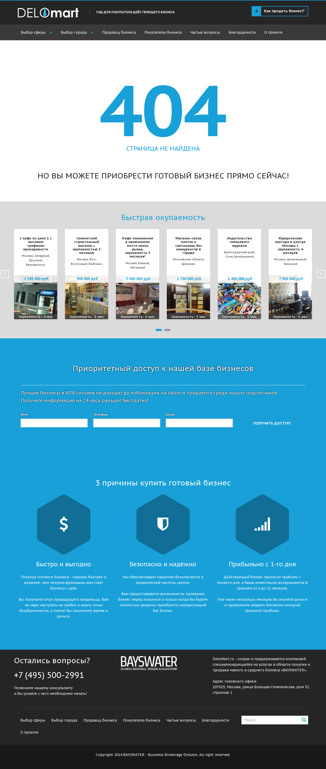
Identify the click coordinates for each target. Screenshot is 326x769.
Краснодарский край (239, 252)
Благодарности (242, 32)
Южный (143, 263)
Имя (24, 414)
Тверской (290, 264)
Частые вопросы (205, 32)
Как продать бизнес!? (280, 11)
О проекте (273, 32)
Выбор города (74, 32)
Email (170, 414)
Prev (5, 274)
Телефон (100, 414)
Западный (41, 256)
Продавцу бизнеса (119, 32)
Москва (27, 256)
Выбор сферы (33, 32)
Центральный (244, 256)
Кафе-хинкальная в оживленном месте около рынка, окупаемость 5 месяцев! (137, 247)
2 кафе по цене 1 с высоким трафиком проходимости (36, 243)
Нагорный (137, 267)
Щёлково (188, 264)
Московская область (188, 259)
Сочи (229, 256)
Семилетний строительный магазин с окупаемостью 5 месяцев (87, 245)
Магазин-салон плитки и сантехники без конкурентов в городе (188, 245)
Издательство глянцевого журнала (239, 242)
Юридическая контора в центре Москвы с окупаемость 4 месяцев (290, 245)
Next (321, 274)
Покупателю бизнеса (163, 32)
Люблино (95, 264)
